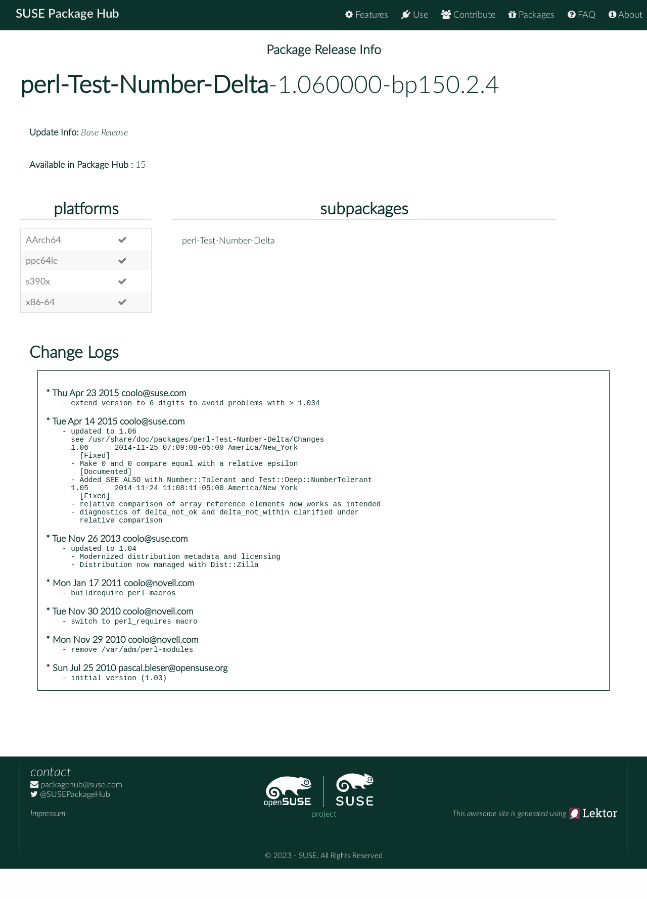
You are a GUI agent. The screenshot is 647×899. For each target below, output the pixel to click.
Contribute (468, 15)
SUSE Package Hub (68, 15)
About (625, 15)
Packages (531, 15)
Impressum (47, 844)
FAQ (581, 15)
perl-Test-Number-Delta (144, 85)
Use (414, 15)
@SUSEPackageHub (70, 825)
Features (366, 15)
